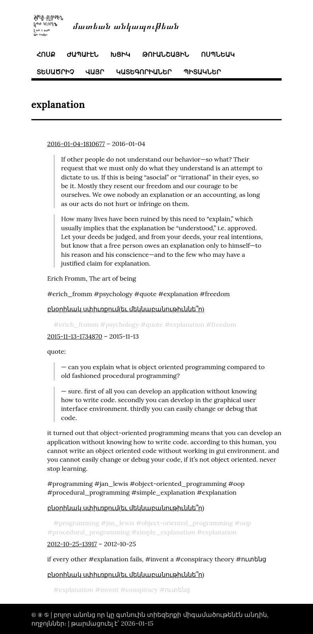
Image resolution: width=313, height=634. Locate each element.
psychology (122, 324)
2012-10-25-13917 (72, 544)
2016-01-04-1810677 (76, 144)
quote (154, 324)
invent (109, 590)
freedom (223, 324)
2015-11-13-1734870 (74, 336)
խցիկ (120, 54)
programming (79, 523)
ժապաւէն (83, 54)
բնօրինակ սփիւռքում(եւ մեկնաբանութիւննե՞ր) (125, 309)
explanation (187, 324)
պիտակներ (202, 72)
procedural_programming (90, 532)
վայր (94, 72)
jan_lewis (120, 523)
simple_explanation (166, 532)
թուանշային (165, 54)
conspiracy (142, 590)
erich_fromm (79, 324)
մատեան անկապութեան (126, 25)
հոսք (46, 54)
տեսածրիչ (55, 72)
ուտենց (177, 590)
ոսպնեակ (218, 54)
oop (245, 523)
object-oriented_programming (187, 523)
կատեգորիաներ (144, 72)
